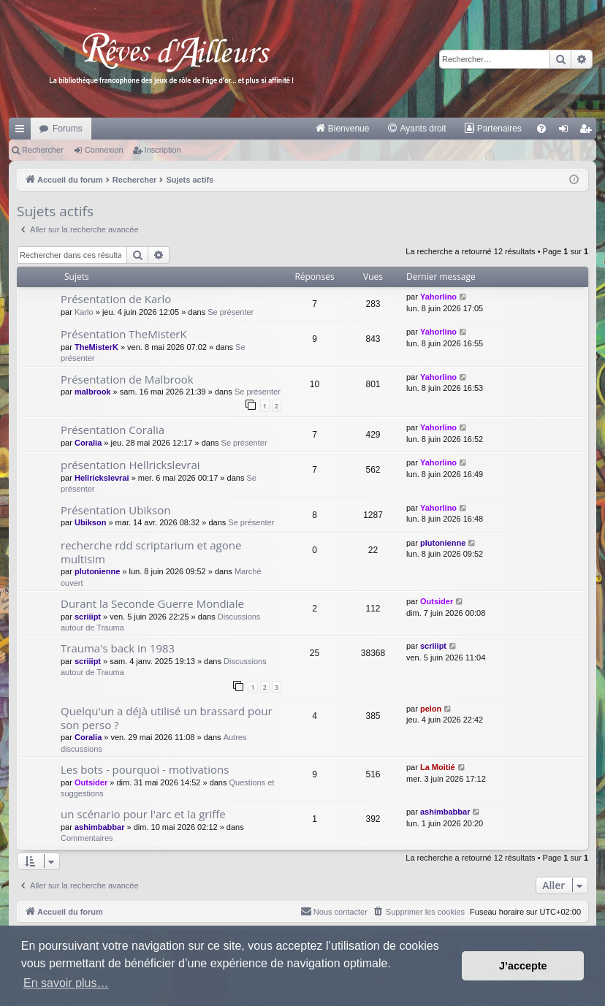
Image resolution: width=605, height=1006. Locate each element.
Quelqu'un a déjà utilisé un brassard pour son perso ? (167, 718)
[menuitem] (342, 129)
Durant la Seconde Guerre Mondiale (152, 603)
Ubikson (90, 522)
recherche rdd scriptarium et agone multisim (151, 552)
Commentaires (87, 838)
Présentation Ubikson (115, 510)
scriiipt (88, 616)
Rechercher (43, 149)
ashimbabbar (99, 827)
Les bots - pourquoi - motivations (145, 769)
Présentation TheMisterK (124, 334)
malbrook (93, 391)
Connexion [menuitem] (566, 131)
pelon (430, 708)
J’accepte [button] (523, 966)
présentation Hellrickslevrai (130, 464)
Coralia (88, 442)
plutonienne (97, 571)
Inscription (163, 149)
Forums (68, 128)
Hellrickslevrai (102, 477)
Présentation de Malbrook (127, 379)
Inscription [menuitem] (588, 131)
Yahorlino (438, 296)
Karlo (84, 312)
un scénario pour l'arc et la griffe (143, 814)
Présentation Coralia (112, 429)
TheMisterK (96, 347)
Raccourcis (23, 131)
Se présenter (231, 312)
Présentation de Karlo (116, 298)
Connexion (104, 149)
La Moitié (437, 767)
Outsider (436, 601)
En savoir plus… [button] (66, 983)
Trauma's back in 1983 (118, 648)
